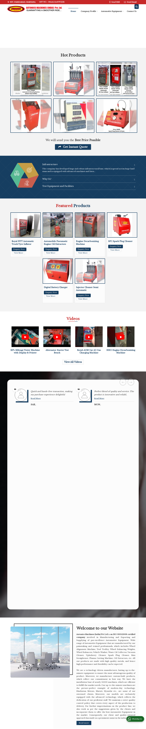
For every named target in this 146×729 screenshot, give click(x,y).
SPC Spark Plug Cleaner (120, 241)
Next (131, 382)
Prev (123, 382)
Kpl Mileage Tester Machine (104, 685)
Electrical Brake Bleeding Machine (103, 676)
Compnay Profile (89, 11)
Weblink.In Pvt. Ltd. (39, 718)
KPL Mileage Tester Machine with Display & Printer (125, 677)
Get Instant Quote (73, 147)
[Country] (68, 616)
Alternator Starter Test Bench (103, 693)
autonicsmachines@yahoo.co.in (28, 672)
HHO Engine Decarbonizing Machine (123, 686)
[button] (108, 627)
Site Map (54, 678)
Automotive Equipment (112, 11)
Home (73, 11)
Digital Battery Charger (56, 287)
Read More (5, 395)
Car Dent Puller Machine (102, 668)
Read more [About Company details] (84, 524)
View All (120, 700)
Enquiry (75, 674)
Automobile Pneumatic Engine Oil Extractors (125, 669)
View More (18, 253)
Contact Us (131, 11)
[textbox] (29, 610)
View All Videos (73, 362)
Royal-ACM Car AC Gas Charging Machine (125, 694)
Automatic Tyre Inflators (102, 701)
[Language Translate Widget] (33, 709)
